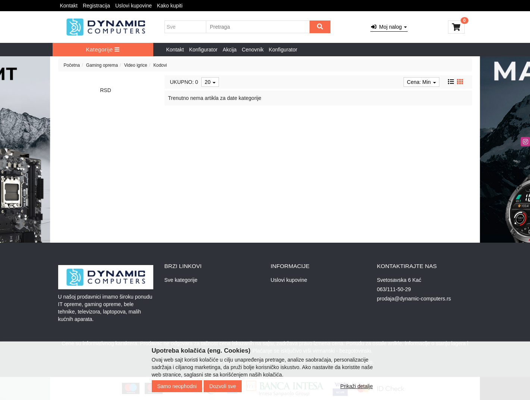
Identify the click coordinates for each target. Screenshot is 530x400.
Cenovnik (252, 50)
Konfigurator (203, 50)
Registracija (96, 6)
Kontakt (69, 6)
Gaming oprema (102, 65)
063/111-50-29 (394, 289)
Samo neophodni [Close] (177, 386)
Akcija (229, 50)
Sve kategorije (181, 280)
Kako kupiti (169, 6)
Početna (72, 65)
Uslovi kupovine (133, 6)
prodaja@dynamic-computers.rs (414, 299)
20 (210, 82)
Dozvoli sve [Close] (222, 386)
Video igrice (135, 65)
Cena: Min (421, 82)
